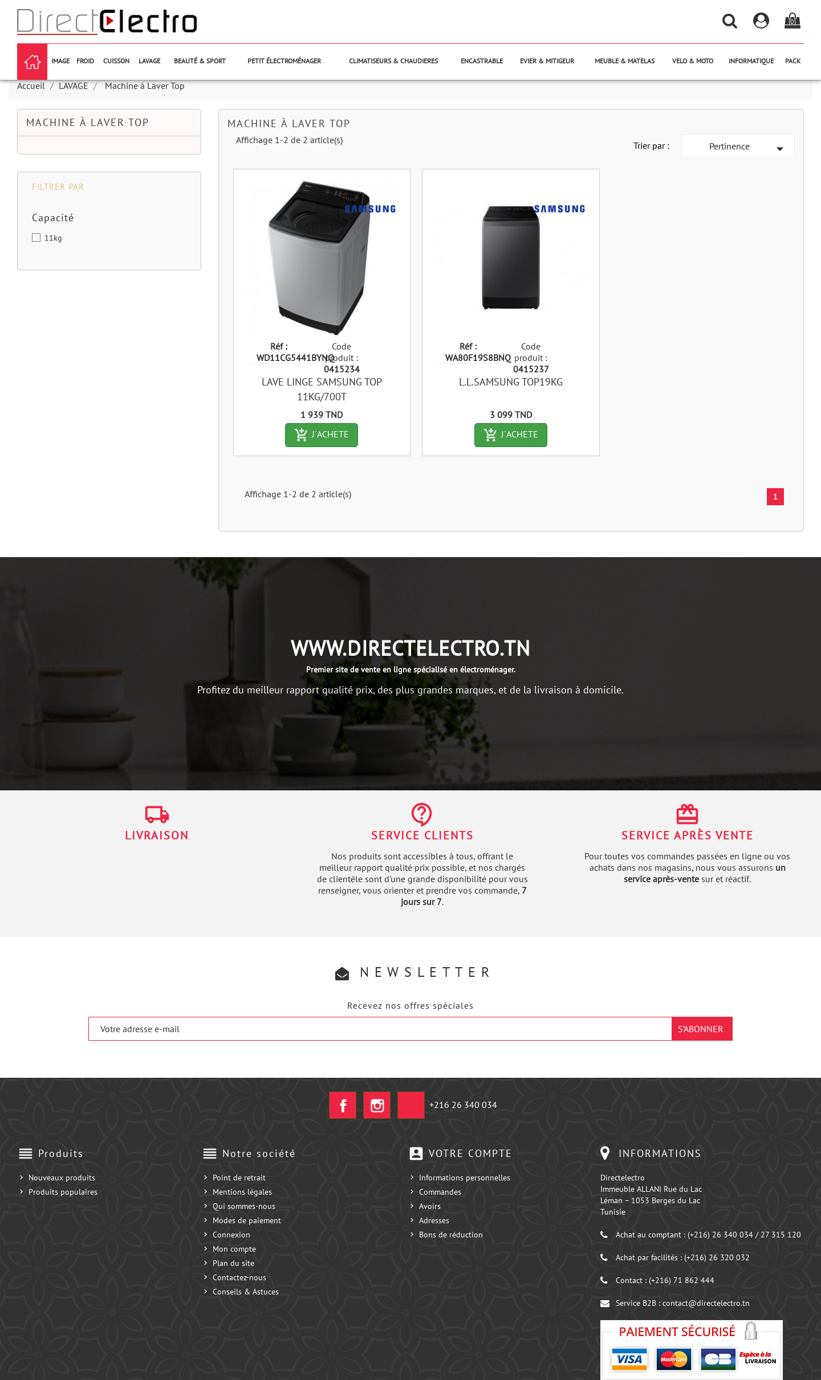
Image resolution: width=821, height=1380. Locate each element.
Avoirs (430, 1206)
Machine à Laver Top (87, 122)
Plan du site (233, 1263)
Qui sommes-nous (244, 1206)
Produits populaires (63, 1192)
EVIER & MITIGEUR (547, 60)
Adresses (434, 1220)
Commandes (440, 1192)
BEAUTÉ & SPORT (200, 60)
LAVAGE (149, 60)
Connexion (231, 1234)
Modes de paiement (247, 1220)
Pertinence (749, 148)
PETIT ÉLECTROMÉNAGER (284, 60)
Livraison (157, 835)
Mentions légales (242, 1192)
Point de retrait (239, 1177)
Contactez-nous (239, 1277)
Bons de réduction (451, 1234)
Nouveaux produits (62, 1177)
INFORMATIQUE (751, 60)
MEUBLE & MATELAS (625, 60)
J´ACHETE (326, 435)
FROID (85, 60)
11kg (53, 238)
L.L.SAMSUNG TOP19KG (511, 381)
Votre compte (471, 1153)
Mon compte (234, 1249)
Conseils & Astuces (246, 1291)
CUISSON (116, 60)
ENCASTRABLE (482, 60)
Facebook (343, 1105)
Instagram (377, 1105)
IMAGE (60, 60)
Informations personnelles (464, 1177)
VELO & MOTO (692, 60)
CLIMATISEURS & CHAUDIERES (393, 60)
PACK (792, 60)
